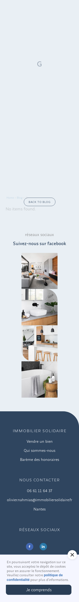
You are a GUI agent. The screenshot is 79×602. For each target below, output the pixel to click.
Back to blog (40, 202)
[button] (72, 554)
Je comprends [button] (39, 589)
